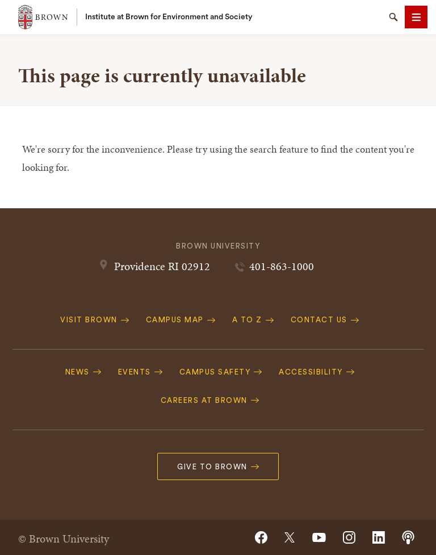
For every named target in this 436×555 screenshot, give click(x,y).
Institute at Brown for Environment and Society (169, 17)
